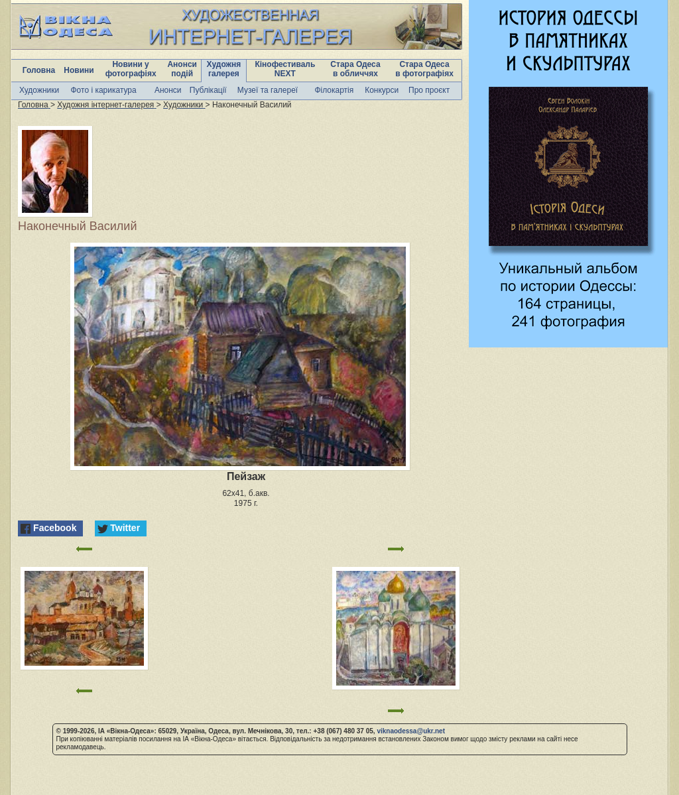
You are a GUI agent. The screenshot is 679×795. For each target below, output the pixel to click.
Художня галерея (224, 69)
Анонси (168, 90)
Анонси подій (182, 69)
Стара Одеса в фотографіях (424, 69)
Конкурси (382, 90)
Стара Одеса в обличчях (355, 69)
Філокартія (333, 90)
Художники (39, 90)
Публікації (208, 90)
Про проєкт (429, 90)
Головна (39, 70)
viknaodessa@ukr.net (411, 731)
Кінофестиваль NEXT (285, 69)
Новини (78, 70)
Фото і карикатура (103, 90)
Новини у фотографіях (130, 69)
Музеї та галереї (267, 90)
